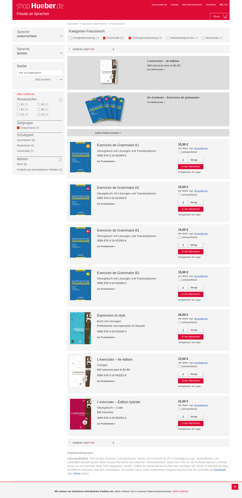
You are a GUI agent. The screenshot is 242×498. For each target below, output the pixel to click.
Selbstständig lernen (184, 37)
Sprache (27, 34)
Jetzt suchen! (43, 79)
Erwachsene (31, 127)
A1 (25, 104)
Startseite (72, 23)
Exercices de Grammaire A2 (118, 188)
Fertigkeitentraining (86, 37)
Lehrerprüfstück (189, 152)
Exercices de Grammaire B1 (118, 230)
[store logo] (39, 9)
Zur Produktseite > (106, 161)
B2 (45, 109)
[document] (121, 491)
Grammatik (116, 37)
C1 (25, 114)
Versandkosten (201, 148)
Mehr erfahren (181, 491)
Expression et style (111, 315)
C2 (45, 114)
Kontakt (174, 4)
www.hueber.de (159, 4)
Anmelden (211, 4)
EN (226, 4)
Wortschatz (215, 37)
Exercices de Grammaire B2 (118, 273)
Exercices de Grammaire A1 (118, 145)
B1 (25, 109)
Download (220, 469)
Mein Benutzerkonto (192, 4)
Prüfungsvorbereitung (148, 37)
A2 (45, 104)
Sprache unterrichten (94, 23)
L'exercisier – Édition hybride (118, 402)
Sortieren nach (80, 49)
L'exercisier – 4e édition (114, 359)
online (76, 473)
